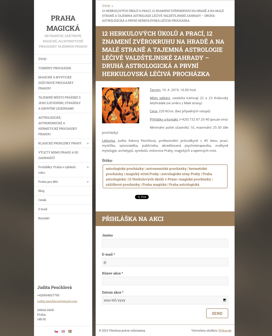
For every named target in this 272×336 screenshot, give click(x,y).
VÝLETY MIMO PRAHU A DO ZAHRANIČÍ (58, 155)
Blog (41, 191)
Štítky (107, 160)
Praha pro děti (48, 182)
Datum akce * (112, 292)
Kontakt (44, 218)
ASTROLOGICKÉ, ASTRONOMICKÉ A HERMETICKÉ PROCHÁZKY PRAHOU (57, 125)
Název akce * (112, 273)
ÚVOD (42, 59)
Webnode (224, 330)
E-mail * (108, 254)
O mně (42, 209)
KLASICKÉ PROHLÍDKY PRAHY (60, 143)
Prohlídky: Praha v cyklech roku (57, 169)
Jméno (107, 235)
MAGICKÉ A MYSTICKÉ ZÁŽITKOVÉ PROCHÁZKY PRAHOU (56, 82)
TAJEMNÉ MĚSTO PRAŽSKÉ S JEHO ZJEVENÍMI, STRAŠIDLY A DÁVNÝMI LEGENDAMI (59, 102)
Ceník (42, 200)
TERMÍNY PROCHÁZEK (54, 68)
